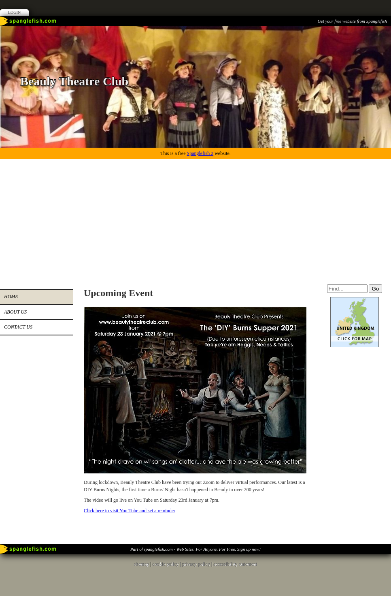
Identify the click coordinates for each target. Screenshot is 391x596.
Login (14, 12)
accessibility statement (235, 564)
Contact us (18, 327)
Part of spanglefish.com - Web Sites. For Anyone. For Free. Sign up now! (195, 549)
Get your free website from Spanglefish (352, 21)
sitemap (141, 564)
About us (15, 312)
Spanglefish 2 (200, 153)
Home (11, 296)
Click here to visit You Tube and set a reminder (129, 510)
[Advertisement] (195, 219)
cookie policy (165, 564)
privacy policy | (197, 564)
